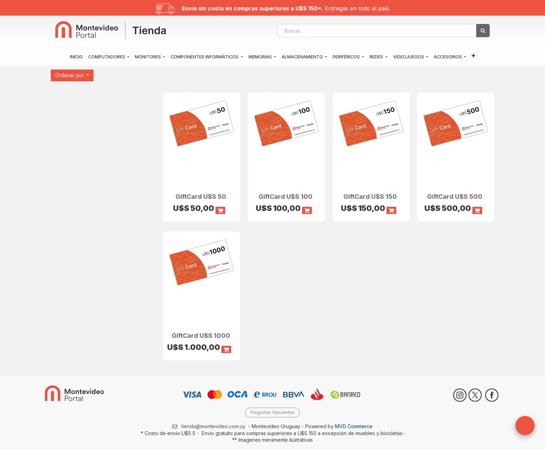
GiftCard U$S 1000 (201, 335)
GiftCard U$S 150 (370, 196)
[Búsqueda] (483, 30)
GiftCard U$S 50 (201, 196)
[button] (473, 56)
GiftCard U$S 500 (454, 196)
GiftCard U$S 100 (285, 196)
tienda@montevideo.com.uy (213, 426)
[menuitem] (76, 57)
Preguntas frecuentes (272, 412)
